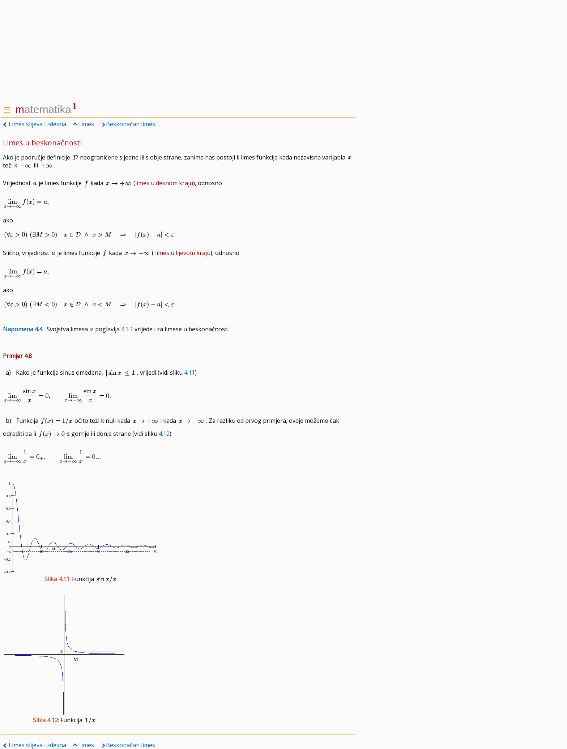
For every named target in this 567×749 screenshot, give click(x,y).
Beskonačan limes (130, 124)
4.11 (189, 372)
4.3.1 (127, 329)
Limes (86, 124)
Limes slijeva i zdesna (37, 124)
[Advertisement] (178, 50)
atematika (46, 109)
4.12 (164, 434)
